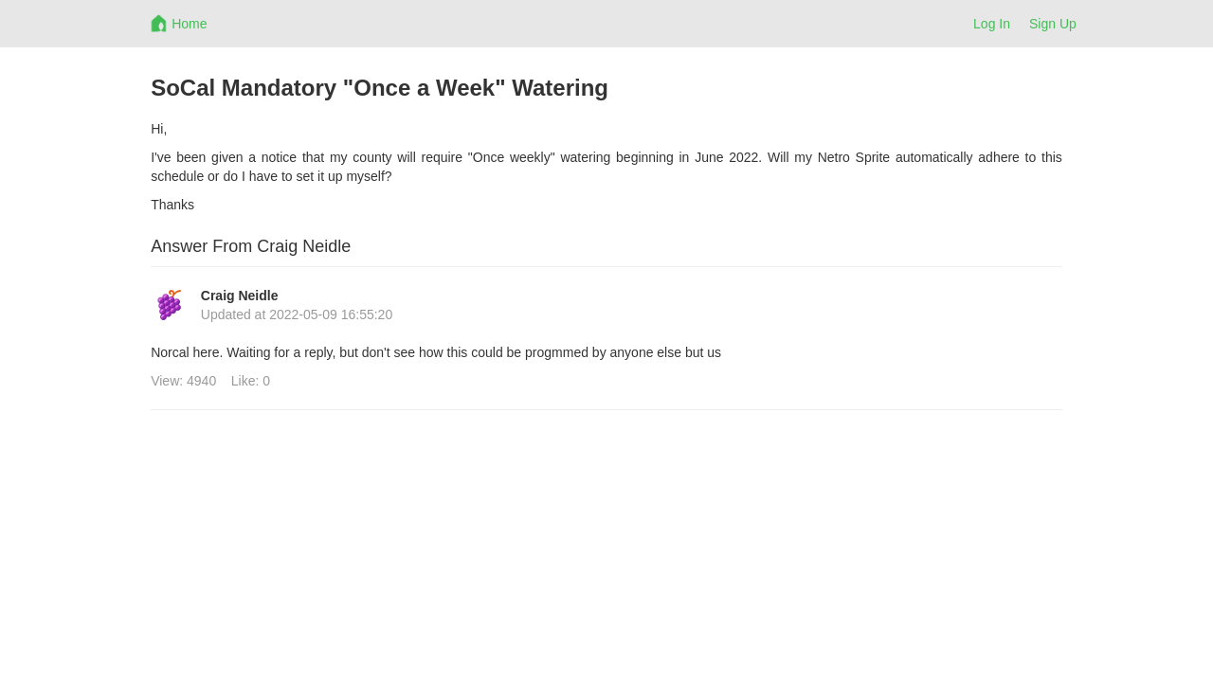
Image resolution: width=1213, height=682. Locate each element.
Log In (991, 23)
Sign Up (1053, 23)
